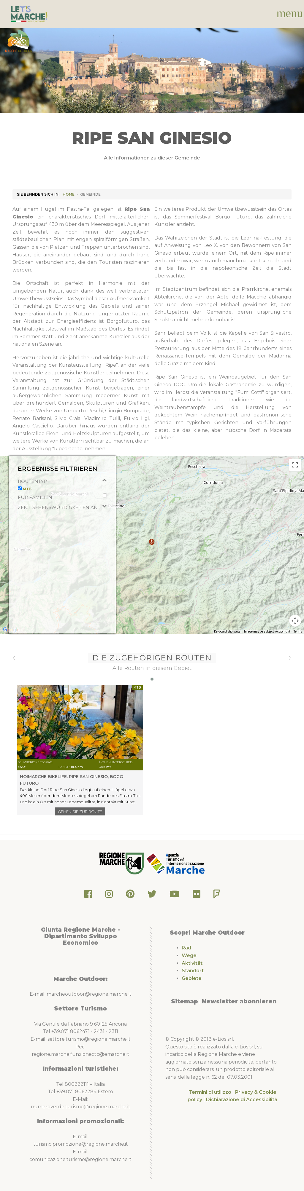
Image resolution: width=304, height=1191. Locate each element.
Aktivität (192, 963)
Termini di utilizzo (210, 1092)
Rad (186, 948)
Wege (189, 955)
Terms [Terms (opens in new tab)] (298, 643)
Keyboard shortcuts (227, 643)
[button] (152, 554)
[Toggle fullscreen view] (295, 477)
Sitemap (184, 1001)
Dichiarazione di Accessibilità (241, 1099)
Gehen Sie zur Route (80, 811)
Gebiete (192, 978)
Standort (193, 970)
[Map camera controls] (295, 633)
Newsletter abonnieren (239, 1001)
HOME (69, 194)
